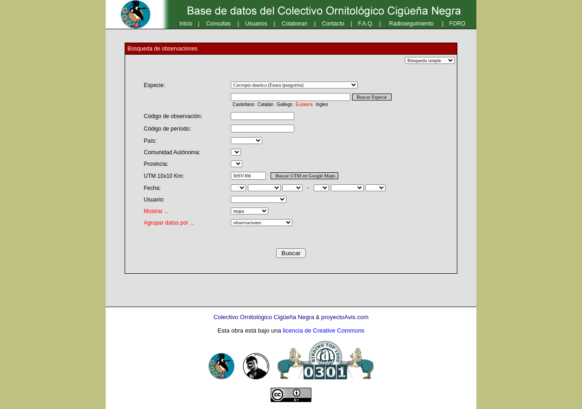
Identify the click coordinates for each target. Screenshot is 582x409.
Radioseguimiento (411, 23)
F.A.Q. (365, 23)
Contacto (333, 23)
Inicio (185, 23)
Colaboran (294, 23)
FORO (457, 23)
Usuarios (256, 23)
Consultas (218, 23)
